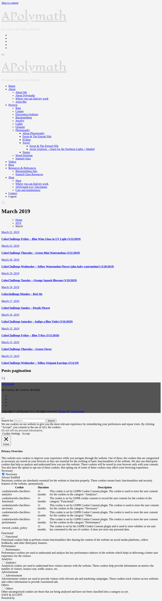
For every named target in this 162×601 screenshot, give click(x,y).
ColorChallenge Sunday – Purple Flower (25, 307)
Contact (12, 193)
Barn (18, 108)
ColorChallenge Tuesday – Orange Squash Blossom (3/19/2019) (39, 280)
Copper (19, 111)
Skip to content (9, 2)
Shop (11, 177)
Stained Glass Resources (29, 174)
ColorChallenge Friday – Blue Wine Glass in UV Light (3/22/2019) (41, 238)
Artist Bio (21, 101)
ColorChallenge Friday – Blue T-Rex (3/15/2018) (30, 335)
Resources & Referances (22, 168)
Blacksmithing (23, 117)
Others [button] (5, 584)
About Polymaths (25, 95)
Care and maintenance (27, 190)
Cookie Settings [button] (11, 433)
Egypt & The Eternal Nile (36, 136)
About (11, 89)
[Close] (2, 418)
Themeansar (77, 411)
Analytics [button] (6, 559)
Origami (20, 126)
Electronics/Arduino (26, 114)
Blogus (62, 411)
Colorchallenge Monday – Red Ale (21, 294)
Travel (26, 142)
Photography (22, 130)
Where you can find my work (31, 98)
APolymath (34, 16)
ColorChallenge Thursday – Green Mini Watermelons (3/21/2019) (40, 252)
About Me (21, 92)
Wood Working (23, 155)
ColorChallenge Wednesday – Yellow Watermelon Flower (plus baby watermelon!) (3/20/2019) (57, 266)
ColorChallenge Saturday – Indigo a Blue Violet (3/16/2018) (37, 321)
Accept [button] (26, 433)
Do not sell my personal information (21, 430)
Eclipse (26, 139)
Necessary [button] (7, 470)
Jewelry (19, 120)
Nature (26, 152)
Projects (13, 104)
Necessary (11, 474)
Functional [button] (7, 533)
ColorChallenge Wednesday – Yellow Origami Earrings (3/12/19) (40, 362)
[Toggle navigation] (2, 54)
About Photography (33, 133)
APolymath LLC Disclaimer (31, 186)
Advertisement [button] (9, 572)
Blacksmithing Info (26, 171)
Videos (12, 161)
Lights (19, 123)
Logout (12, 196)
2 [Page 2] (4, 377)
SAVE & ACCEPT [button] (12, 594)
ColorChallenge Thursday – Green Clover (26, 349)
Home (11, 85)
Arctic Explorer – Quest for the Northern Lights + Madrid (61, 149)
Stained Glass (23, 158)
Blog (11, 164)
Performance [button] (8, 546)
